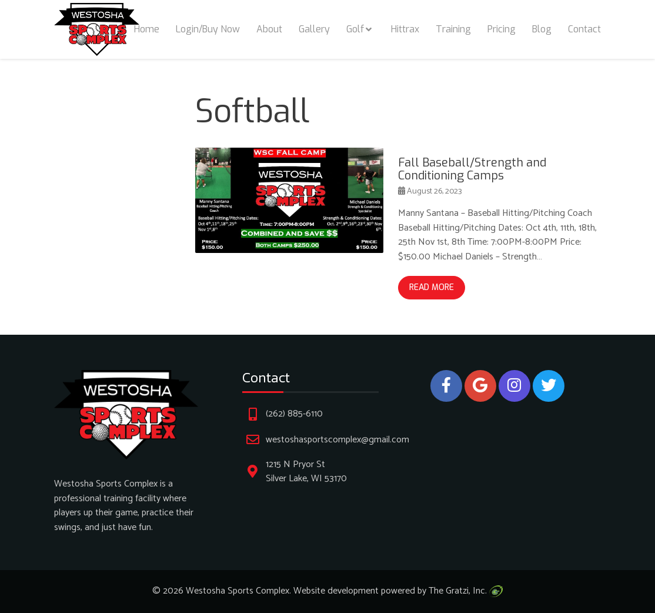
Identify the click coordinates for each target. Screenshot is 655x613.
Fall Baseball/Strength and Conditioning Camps (472, 169)
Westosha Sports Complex (237, 591)
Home (146, 29)
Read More (431, 287)
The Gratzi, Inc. (466, 591)
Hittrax (405, 29)
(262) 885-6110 (294, 414)
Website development (336, 591)
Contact (584, 29)
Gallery (314, 29)
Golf (355, 29)
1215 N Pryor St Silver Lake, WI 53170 (306, 472)
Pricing (501, 29)
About (269, 29)
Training (453, 29)
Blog (542, 29)
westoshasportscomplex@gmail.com (337, 440)
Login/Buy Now (208, 29)
